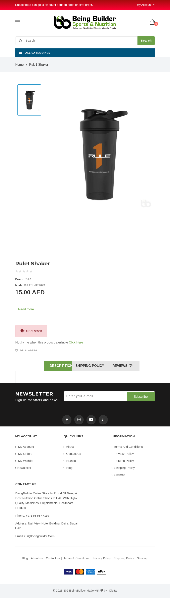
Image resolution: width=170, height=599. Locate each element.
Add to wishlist (26, 350)
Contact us (72, 455)
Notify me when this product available (49, 342)
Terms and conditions (127, 448)
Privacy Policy (123, 455)
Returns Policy (123, 462)
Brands (69, 462)
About (68, 448)
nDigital (112, 592)
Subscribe (140, 397)
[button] (85, 52)
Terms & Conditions (76, 559)
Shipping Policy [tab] (85, 366)
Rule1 (28, 279)
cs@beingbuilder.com (39, 537)
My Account (144, 4)
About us (37, 559)
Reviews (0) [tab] (127, 366)
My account (24, 448)
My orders (23, 455)
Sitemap (118, 476)
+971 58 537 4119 (37, 517)
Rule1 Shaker (38, 64)
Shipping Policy (123, 469)
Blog (67, 469)
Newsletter (23, 469)
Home (19, 64)
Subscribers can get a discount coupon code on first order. (54, 4)
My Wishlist (24, 462)
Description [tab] (42, 366)
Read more (26, 309)
